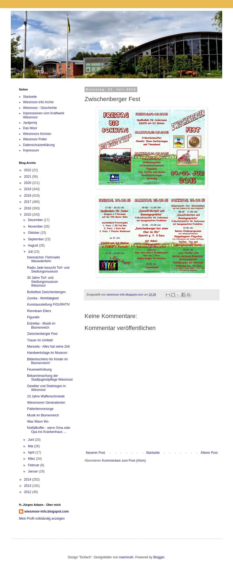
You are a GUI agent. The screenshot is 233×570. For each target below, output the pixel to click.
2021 (28, 177)
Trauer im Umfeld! (40, 340)
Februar (34, 465)
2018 (28, 195)
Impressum (31, 150)
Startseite (153, 453)
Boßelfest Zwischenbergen (46, 292)
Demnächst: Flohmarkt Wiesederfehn (43, 259)
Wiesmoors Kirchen (37, 134)
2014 (28, 479)
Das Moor (30, 128)
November (36, 226)
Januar (33, 471)
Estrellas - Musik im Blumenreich (41, 325)
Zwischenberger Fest (42, 334)
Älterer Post (209, 453)
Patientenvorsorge (40, 409)
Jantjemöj (30, 123)
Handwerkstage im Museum (47, 353)
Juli (31, 252)
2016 (28, 208)
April (31, 452)
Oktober (34, 233)
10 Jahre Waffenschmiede (46, 396)
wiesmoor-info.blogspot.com (46, 511)
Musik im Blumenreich (43, 415)
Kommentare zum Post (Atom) (124, 460)
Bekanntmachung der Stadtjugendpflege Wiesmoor (50, 377)
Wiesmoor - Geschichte (40, 108)
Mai (31, 446)
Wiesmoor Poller (35, 139)
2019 (28, 189)
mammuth (126, 557)
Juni (31, 440)
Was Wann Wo (37, 421)
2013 (28, 486)
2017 (28, 202)
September (36, 239)
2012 (28, 492)
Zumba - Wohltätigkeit (43, 298)
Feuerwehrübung (39, 369)
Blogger (158, 557)
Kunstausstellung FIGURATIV (48, 304)
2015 (28, 214)
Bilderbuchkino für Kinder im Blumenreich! (47, 361)
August (33, 245)
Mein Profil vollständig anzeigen (42, 518)
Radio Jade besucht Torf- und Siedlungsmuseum (48, 269)
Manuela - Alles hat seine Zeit (48, 346)
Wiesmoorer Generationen (46, 402)
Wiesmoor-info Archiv (38, 102)
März (32, 459)
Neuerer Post (95, 453)
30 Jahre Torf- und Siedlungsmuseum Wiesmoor (42, 281)
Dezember (36, 220)
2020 (28, 183)
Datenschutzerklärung (39, 145)
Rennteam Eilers (39, 311)
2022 (28, 170)
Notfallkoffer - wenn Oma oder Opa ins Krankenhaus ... (48, 429)
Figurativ (33, 317)
